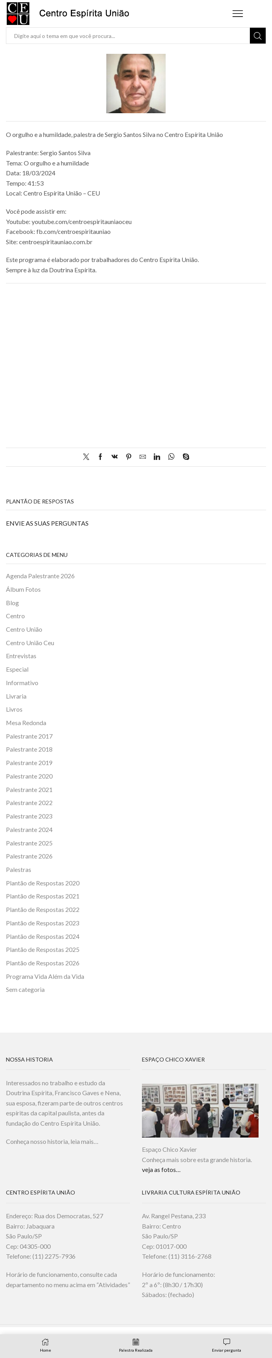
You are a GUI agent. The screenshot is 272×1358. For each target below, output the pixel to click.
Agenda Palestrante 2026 (40, 575)
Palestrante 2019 (29, 763)
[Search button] (258, 36)
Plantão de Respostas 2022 (42, 910)
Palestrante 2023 (29, 816)
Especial (17, 669)
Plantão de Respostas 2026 (42, 963)
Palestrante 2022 (29, 803)
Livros (14, 709)
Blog (12, 602)
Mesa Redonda (26, 723)
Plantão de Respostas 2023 (42, 923)
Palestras (18, 870)
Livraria (16, 696)
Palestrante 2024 (29, 830)
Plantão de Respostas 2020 (42, 883)
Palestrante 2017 (29, 736)
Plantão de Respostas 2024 (42, 936)
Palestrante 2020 (29, 776)
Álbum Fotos (23, 589)
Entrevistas (21, 656)
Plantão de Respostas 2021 (42, 896)
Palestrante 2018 (29, 749)
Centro (15, 615)
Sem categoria (25, 990)
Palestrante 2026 (29, 856)
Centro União (24, 629)
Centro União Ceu (30, 642)
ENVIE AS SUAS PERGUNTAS (47, 523)
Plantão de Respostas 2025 (42, 950)
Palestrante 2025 (29, 843)
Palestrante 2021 (29, 790)
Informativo (22, 682)
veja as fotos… (161, 1170)
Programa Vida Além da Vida (45, 977)
